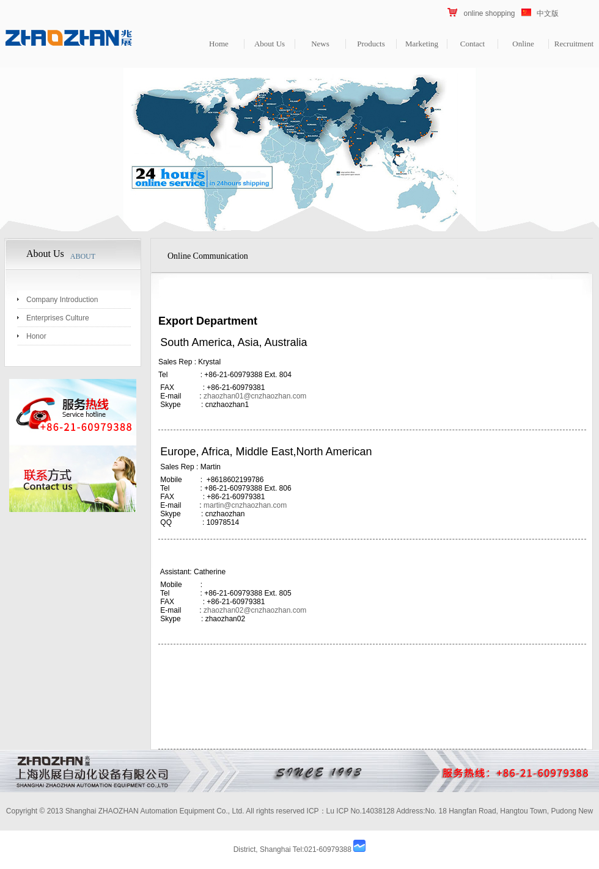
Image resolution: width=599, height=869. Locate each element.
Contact (472, 43)
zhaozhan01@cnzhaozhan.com (255, 396)
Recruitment (573, 43)
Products (371, 43)
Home (219, 43)
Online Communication (207, 256)
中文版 (548, 13)
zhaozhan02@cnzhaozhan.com (255, 610)
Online (523, 43)
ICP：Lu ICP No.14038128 (351, 811)
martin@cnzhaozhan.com (245, 505)
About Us (269, 43)
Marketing (421, 43)
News (320, 43)
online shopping (489, 13)
